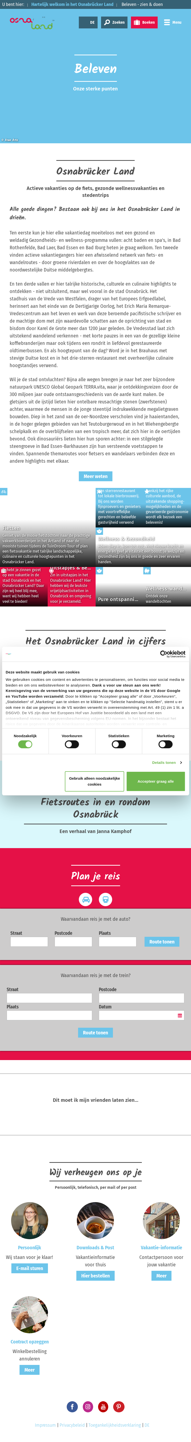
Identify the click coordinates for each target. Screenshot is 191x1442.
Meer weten (95, 476)
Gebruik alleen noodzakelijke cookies (94, 781)
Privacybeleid (72, 1425)
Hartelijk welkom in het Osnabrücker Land (72, 4)
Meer (161, 1276)
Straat (16, 933)
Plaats (105, 933)
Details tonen (164, 762)
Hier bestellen (95, 1276)
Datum (105, 1006)
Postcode (63, 933)
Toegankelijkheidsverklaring (114, 1425)
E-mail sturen (29, 1268)
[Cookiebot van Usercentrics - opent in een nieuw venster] (163, 654)
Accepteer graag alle (156, 781)
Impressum (45, 1425)
